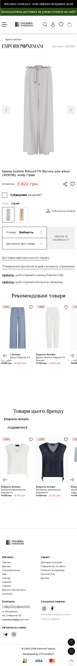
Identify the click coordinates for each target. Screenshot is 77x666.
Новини (6, 585)
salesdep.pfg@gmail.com (15, 619)
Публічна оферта (50, 618)
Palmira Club (48, 574)
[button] (6, 110)
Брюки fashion (13, 39)
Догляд (45, 578)
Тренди (6, 578)
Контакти (7, 593)
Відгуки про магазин (14, 589)
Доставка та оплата (51, 562)
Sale (4, 574)
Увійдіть (8, 275)
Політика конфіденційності (56, 614)
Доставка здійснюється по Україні (25, 257)
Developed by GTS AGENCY (38, 654)
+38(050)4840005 (16, 607)
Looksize (6, 582)
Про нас (6, 562)
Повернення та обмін (53, 566)
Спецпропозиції (11, 570)
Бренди (6, 566)
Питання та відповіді (52, 570)
